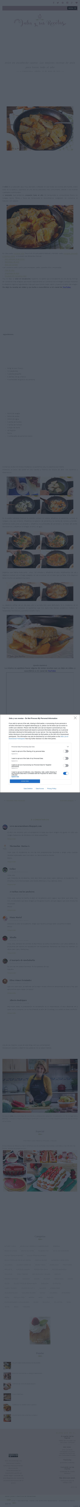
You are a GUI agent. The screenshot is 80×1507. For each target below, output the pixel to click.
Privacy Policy (51, 788)
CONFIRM (25, 781)
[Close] (76, 719)
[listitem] (40, 747)
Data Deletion (28, 788)
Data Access (40, 788)
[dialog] (40, 753)
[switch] (66, 751)
